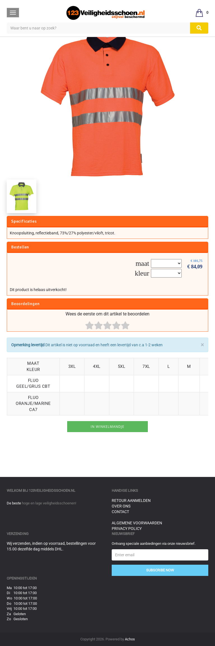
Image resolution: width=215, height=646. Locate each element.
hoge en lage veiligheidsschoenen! (49, 503)
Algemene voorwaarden (137, 523)
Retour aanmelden (131, 500)
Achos (130, 639)
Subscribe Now (160, 570)
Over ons (121, 506)
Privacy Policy (127, 528)
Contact (120, 511)
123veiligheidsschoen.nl (52, 490)
